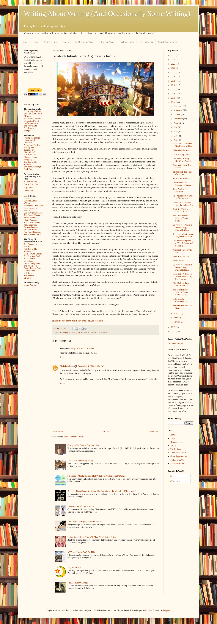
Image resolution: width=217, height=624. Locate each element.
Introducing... (29, 198)
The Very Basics (31, 126)
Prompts (27, 130)
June (176, 131)
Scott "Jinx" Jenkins (32, 222)
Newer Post (58, 432)
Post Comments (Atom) (74, 437)
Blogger (166, 610)
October (177, 114)
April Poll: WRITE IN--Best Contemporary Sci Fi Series (183, 276)
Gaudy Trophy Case (32, 268)
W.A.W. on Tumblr (181, 178)
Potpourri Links (30, 181)
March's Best (178, 261)
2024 (173, 60)
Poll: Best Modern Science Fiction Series (181, 218)
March (177, 313)
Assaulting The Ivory (33, 145)
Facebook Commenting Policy (80, 461)
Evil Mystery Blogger (33, 213)
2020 (173, 77)
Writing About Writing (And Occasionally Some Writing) (107, 13)
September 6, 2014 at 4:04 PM (91, 366)
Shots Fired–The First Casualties (182, 173)
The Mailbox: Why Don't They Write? (182, 159)
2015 (173, 98)
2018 (173, 85)
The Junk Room (30, 266)
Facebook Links (126, 42)
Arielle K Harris (31, 230)
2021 (173, 72)
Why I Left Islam (75, 567)
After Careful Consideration (180, 300)
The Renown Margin (32, 167)
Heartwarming (30, 218)
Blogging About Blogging (30, 158)
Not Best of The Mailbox (30, 250)
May (176, 136)
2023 (173, 64)
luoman (148, 610)
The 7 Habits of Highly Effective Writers (85, 522)
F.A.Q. (65, 42)
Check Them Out (31, 184)
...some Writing (30, 285)
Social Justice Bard (32, 256)
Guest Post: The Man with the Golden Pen (183, 203)
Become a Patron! (175, 343)
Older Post (153, 432)
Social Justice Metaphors (29, 259)
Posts (173, 476)
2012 (173, 331)
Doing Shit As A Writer (99, 332)
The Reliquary (146, 42)
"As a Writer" (29, 152)
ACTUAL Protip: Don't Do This (81, 552)
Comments (175, 481)
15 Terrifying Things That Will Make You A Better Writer (92, 537)
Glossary (27, 116)
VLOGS (27, 278)
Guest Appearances (167, 42)
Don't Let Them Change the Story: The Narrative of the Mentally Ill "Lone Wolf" (102, 491)
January (177, 322)
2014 (173, 102)
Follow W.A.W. (106, 42)
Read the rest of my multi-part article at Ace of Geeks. (78, 320)
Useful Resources (31, 123)
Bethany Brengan (31, 227)
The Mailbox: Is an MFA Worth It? (181, 284)
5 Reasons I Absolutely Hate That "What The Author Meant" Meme (96, 476)
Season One (29, 275)
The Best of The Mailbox (30, 163)
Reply (62, 357)
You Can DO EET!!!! (33, 114)
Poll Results (29, 128)
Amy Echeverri (30, 225)
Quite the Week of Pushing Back (180, 210)
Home (25, 42)
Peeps (35, 42)
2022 (173, 68)
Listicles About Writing (30, 202)
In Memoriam (29, 271)
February (178, 318)
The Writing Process (32, 118)
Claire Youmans (30, 220)
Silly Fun (28, 273)
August (177, 123)
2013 (173, 327)
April (176, 140)
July (176, 127)
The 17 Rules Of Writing (78, 583)
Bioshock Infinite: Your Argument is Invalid (183, 235)
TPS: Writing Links (181, 154)
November (178, 110)
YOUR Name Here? (32, 234)
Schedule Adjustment (182, 150)
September (178, 119)
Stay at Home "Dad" (181, 256)
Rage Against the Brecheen (180, 190)
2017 (173, 89)
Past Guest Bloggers (32, 232)
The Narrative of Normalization (81, 506)
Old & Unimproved (32, 263)
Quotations (28, 190)
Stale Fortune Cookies (33, 254)
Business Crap (50, 42)
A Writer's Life (30, 155)
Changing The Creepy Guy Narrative (83, 445)
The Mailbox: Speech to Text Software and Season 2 (183, 243)
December (178, 106)
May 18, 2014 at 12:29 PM (82, 349)
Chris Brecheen (67, 366)
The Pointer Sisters (32, 215)
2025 (173, 55)
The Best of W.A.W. (83, 42)
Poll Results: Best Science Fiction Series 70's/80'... (181, 292)
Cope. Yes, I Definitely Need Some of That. (182, 145)
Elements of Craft (31, 121)
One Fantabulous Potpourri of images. (183, 183)
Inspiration (28, 187)
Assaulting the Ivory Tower (70, 332)
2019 (173, 81)
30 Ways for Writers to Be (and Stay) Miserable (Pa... (182, 227)
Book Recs (28, 169)
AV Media (85, 332)
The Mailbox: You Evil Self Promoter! (182, 197)
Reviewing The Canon (33, 205)
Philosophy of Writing (33, 111)
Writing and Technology (29, 148)
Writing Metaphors (32, 138)
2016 (173, 94)
